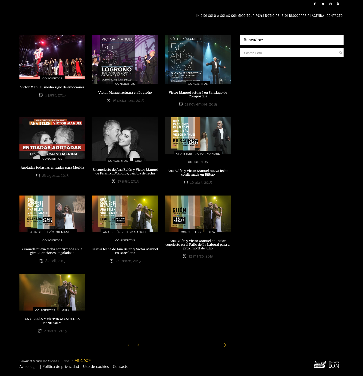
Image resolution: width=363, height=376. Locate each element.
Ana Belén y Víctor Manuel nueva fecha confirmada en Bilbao (197, 173)
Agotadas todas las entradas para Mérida (52, 167)
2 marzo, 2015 (52, 331)
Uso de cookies (96, 366)
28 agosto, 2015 (52, 175)
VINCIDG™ (83, 361)
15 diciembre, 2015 (125, 100)
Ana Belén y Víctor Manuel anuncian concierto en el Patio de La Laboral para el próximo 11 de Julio (198, 244)
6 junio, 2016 (52, 95)
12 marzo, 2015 (198, 256)
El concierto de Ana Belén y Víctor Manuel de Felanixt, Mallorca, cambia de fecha (125, 171)
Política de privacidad (60, 366)
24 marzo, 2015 (125, 261)
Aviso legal (28, 366)
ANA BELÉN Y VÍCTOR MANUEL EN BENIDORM (52, 321)
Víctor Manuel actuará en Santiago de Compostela (198, 94)
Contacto (120, 366)
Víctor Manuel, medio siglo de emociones (52, 87)
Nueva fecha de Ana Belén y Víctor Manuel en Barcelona (125, 251)
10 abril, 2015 (198, 182)
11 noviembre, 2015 (198, 104)
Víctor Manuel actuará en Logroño (125, 92)
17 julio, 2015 (125, 181)
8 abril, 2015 (52, 261)
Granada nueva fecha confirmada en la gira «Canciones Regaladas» (52, 251)
